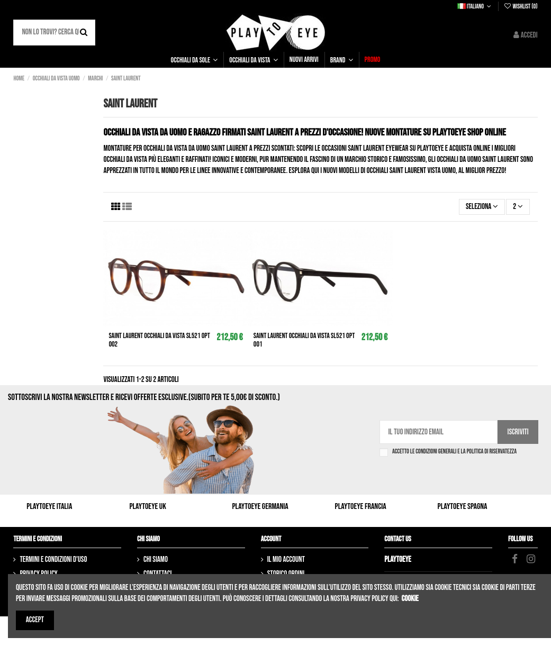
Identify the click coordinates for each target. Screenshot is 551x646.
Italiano (475, 7)
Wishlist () (520, 7)
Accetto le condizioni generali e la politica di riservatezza (454, 452)
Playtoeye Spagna (462, 507)
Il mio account (286, 559)
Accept (35, 620)
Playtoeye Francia (360, 507)
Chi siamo (155, 559)
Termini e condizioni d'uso (53, 559)
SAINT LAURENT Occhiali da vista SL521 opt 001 (304, 340)
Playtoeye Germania (260, 507)
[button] (194, 60)
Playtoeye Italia (49, 507)
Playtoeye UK (147, 507)
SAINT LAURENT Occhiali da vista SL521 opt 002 (159, 340)
